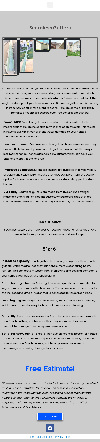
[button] (50, 5)
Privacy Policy (62, 436)
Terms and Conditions (41, 436)
